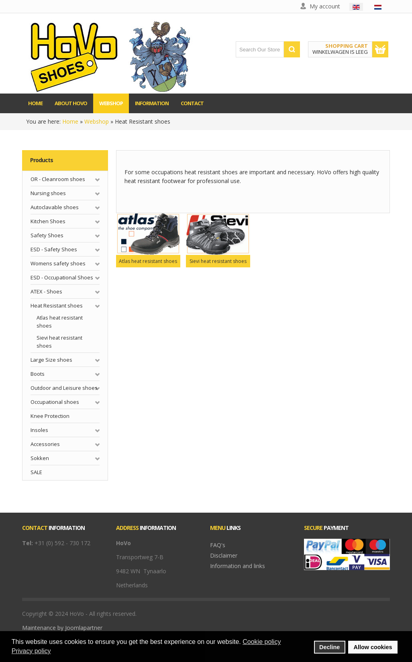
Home (70, 121)
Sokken (40, 458)
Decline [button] (329, 647)
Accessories (45, 444)
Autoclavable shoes (55, 207)
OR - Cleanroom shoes (58, 179)
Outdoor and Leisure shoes (64, 387)
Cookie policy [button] (262, 641)
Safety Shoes (47, 235)
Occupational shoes (55, 401)
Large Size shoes (51, 359)
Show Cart (380, 49)
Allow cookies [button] (373, 647)
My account (325, 6)
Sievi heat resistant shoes (59, 341)
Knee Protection (50, 416)
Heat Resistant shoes (57, 305)
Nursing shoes (48, 193)
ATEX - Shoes (46, 291)
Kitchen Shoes (48, 221)
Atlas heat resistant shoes (60, 321)
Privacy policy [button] (31, 651)
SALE (36, 472)
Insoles (39, 430)
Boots (38, 373)
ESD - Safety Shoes (54, 249)
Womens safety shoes (58, 263)
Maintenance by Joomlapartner (62, 627)
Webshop (96, 121)
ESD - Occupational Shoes (62, 277)
